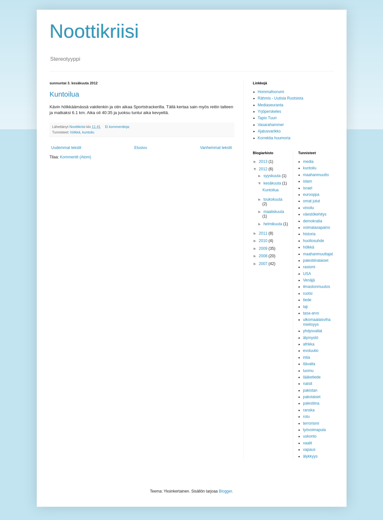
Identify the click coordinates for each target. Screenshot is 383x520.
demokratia (312, 221)
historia (309, 234)
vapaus (309, 449)
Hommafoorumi (271, 92)
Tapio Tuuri (267, 118)
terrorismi (311, 423)
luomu (308, 370)
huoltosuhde (313, 241)
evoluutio (310, 350)
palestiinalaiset (315, 260)
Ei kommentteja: (118, 127)
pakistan (310, 390)
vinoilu (308, 208)
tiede (307, 300)
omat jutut (311, 201)
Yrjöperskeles (269, 111)
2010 (263, 241)
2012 (263, 169)
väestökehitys (315, 214)
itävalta (309, 364)
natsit (307, 383)
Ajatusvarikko (269, 131)
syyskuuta (272, 176)
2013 (263, 161)
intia (306, 357)
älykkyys (310, 456)
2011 (263, 233)
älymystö (310, 337)
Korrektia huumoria (274, 138)
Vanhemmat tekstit (216, 147)
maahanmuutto (316, 175)
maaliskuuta (273, 211)
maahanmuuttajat (318, 254)
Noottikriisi (94, 31)
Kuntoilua (64, 94)
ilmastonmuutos (316, 286)
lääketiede (312, 377)
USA (307, 273)
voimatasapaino (316, 227)
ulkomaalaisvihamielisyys (316, 321)
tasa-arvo (311, 313)
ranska (309, 410)
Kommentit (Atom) (75, 157)
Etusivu (140, 147)
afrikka (308, 344)
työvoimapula (314, 430)
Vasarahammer (271, 124)
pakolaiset (311, 397)
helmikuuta (273, 224)
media (308, 161)
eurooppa (311, 194)
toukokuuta (272, 199)
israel (307, 188)
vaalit (307, 443)
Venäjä (309, 280)
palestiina (311, 403)
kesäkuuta (272, 183)
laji (305, 306)
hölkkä (75, 132)
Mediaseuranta (270, 105)
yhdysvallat (312, 331)
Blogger (225, 491)
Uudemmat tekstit (66, 147)
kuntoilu (88, 132)
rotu (306, 416)
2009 (263, 248)
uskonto (310, 436)
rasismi (309, 267)
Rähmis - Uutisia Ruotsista (280, 98)
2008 (263, 256)
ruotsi (307, 293)
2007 (263, 263)
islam (307, 181)
